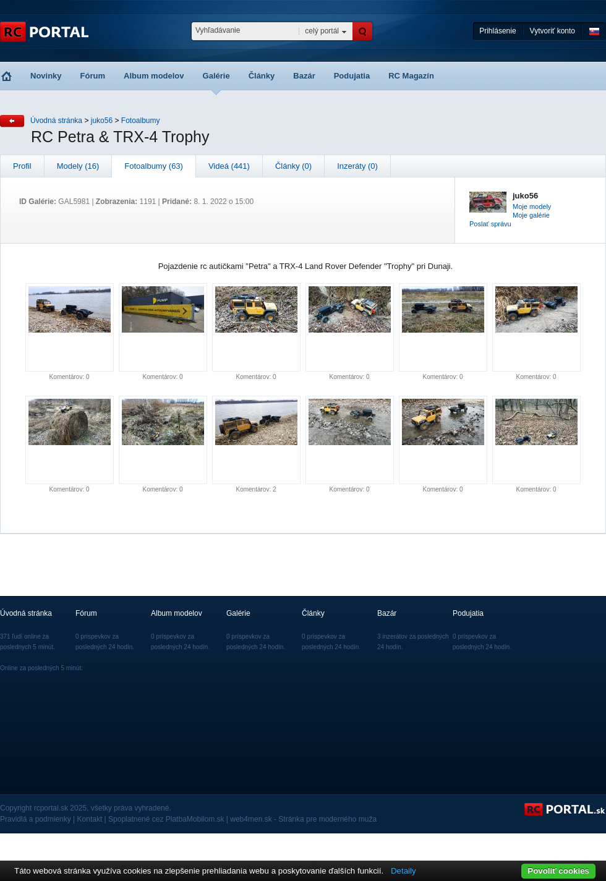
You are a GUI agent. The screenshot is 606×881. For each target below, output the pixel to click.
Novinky (46, 75)
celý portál (322, 31)
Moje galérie (531, 215)
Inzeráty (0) (357, 166)
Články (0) (293, 166)
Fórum (92, 75)
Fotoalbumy (140, 120)
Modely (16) (78, 166)
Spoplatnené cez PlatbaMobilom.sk (166, 819)
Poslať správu (490, 224)
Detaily (403, 870)
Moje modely (532, 206)
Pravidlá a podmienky (35, 819)
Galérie (216, 75)
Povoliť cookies (558, 870)
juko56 (102, 120)
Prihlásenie (497, 31)
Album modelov (154, 75)
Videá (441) (229, 166)
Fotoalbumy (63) (153, 166)
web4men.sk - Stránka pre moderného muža (303, 819)
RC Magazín (411, 75)
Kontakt (90, 819)
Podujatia (352, 75)
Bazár (304, 75)
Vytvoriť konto (552, 31)
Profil (22, 166)
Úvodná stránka (56, 120)
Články (262, 75)
